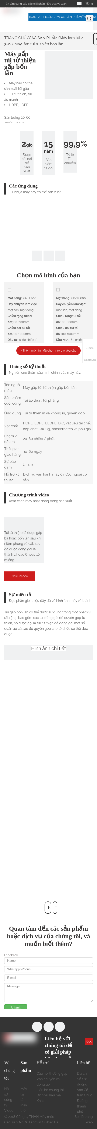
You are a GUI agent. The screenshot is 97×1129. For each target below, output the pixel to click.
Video (8, 1111)
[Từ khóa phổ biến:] (89, 18)
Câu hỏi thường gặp (52, 1073)
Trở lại (56, 910)
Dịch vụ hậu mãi (49, 1095)
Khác (40, 1101)
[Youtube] (49, 1027)
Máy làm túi (70, 38)
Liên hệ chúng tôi (50, 1090)
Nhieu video (19, 576)
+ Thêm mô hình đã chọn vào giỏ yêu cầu (48, 350)
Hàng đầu (49, 910)
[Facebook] (37, 1027)
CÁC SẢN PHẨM (43, 38)
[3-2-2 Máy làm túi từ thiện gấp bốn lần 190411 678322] (69, 75)
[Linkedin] (60, 1027)
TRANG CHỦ (15, 38)
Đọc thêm (89, 1042)
